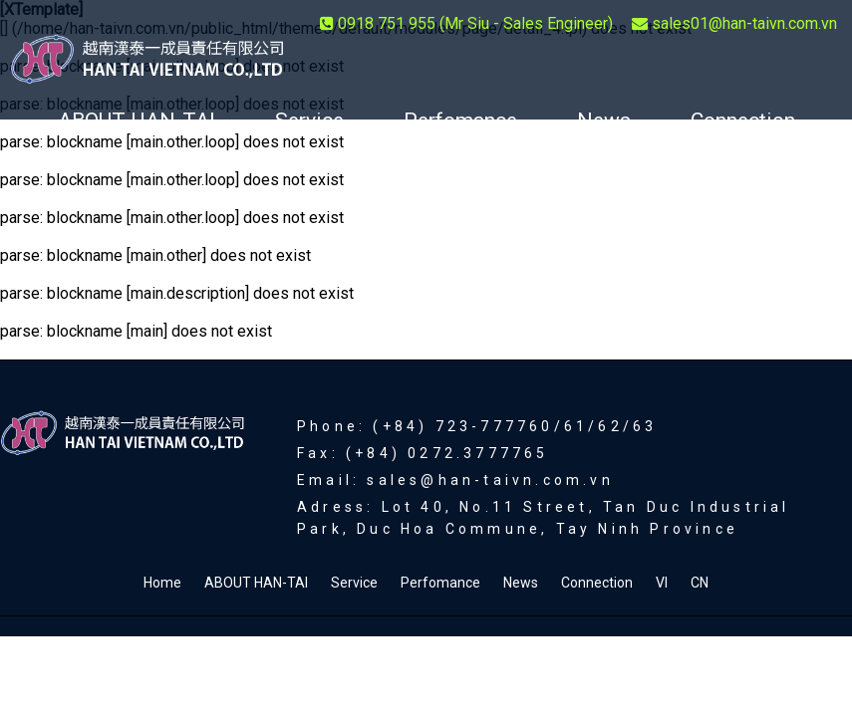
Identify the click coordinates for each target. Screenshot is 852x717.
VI (382, 181)
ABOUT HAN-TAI (136, 120)
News (604, 120)
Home (162, 583)
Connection (743, 120)
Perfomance (460, 120)
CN (465, 181)
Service (309, 120)
